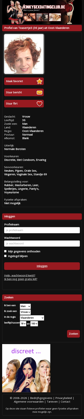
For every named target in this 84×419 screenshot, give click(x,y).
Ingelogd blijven (17, 256)
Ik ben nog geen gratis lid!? (20, 279)
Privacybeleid (63, 398)
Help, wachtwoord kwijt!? (19, 275)
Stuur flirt (11, 103)
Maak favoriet (14, 81)
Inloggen (42, 266)
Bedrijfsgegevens (41, 398)
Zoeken (73, 333)
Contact (65, 401)
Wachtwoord (12, 238)
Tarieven (52, 401)
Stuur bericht (14, 92)
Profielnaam (11, 224)
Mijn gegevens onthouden (23, 251)
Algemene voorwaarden (29, 401)
